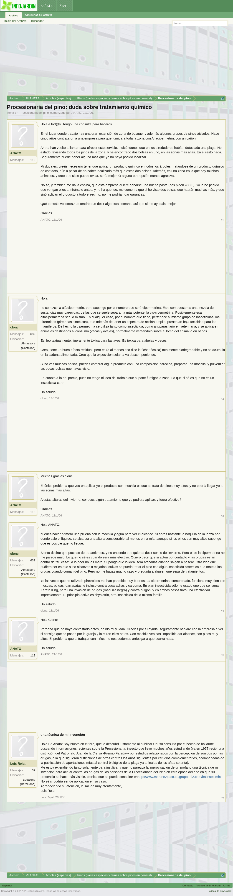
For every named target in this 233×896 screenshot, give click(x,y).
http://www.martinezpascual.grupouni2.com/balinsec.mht (179, 777)
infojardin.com (36, 891)
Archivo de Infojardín (208, 885)
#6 (222, 797)
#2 (222, 398)
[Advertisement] (116, 61)
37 (33, 770)
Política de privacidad (219, 891)
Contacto (187, 885)
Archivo (13, 15)
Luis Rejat (17, 763)
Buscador (37, 21)
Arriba (226, 885)
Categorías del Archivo (38, 14)
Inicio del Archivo (15, 21)
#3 (222, 515)
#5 (222, 654)
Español (7, 885)
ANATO (76, 112)
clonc (14, 327)
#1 (222, 220)
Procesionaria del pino (34, 112)
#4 (222, 610)
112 (32, 160)
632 (32, 334)
